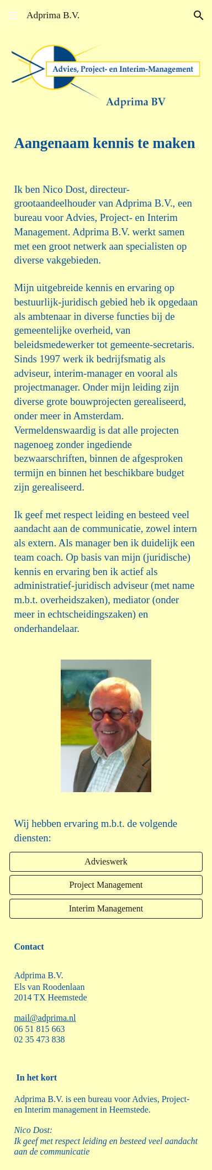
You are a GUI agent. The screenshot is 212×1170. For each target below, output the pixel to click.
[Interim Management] (106, 909)
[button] (13, 15)
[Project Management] (106, 885)
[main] (105, 143)
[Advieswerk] (106, 862)
